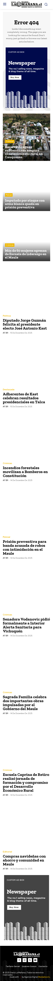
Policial (9, 195)
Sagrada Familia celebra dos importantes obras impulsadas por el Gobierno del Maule (24, 703)
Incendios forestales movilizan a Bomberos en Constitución (25, 471)
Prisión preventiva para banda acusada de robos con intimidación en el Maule (24, 547)
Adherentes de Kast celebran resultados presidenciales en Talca (24, 398)
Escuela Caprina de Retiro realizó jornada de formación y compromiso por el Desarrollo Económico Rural (26, 782)
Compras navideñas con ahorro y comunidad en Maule (24, 860)
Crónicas (10, 141)
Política (7, 316)
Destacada (8, 390)
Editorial (7, 852)
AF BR (5, 333)
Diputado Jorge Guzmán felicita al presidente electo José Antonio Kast (25, 324)
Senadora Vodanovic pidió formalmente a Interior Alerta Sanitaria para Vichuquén (26, 625)
